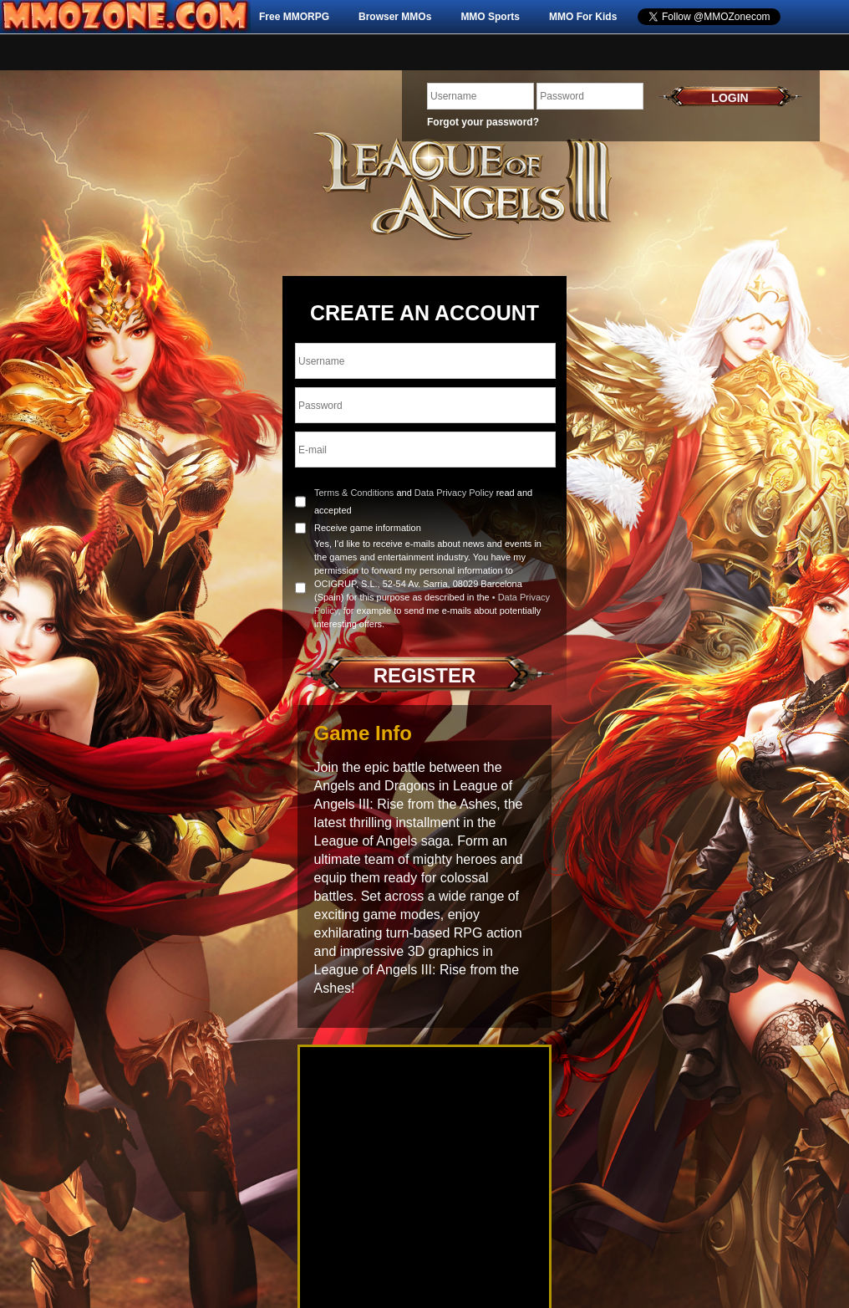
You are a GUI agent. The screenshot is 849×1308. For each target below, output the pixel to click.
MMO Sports (490, 17)
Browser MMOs (394, 17)
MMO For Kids (583, 17)
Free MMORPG (294, 17)
